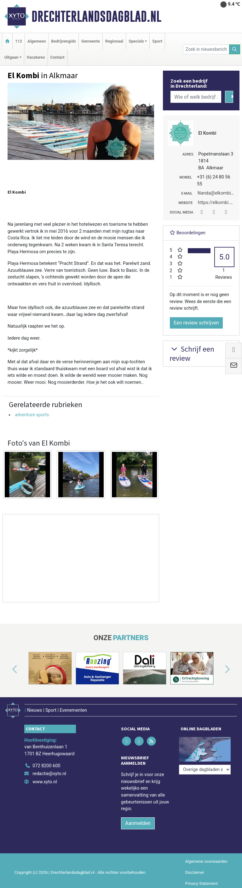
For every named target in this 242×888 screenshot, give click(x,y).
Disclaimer (194, 872)
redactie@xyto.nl (49, 773)
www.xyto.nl (44, 782)
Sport (157, 41)
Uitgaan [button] (11, 57)
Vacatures (36, 57)
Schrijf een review (192, 353)
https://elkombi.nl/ (216, 202)
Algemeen (36, 41)
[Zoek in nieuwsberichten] (206, 49)
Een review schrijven (196, 323)
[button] (7, 669)
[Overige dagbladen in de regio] (205, 769)
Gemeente (90, 41)
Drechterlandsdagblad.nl (96, 16)
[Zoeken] (234, 49)
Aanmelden (138, 823)
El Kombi (207, 133)
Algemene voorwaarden (206, 861)
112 (18, 41)
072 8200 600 (46, 765)
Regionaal (114, 41)
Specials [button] (136, 41)
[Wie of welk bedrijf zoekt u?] (195, 97)
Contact (57, 57)
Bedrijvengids (63, 41)
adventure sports (32, 415)
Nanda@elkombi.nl (217, 193)
